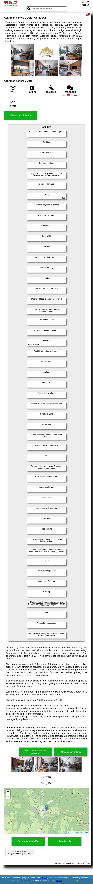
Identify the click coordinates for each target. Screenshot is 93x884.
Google (44, 877)
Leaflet (70, 832)
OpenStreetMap (82, 832)
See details (64, 841)
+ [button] (8, 792)
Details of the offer (28, 841)
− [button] (8, 796)
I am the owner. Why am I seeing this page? (20, 852)
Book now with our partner (35, 752)
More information (71, 752)
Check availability (20, 115)
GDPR (59, 881)
